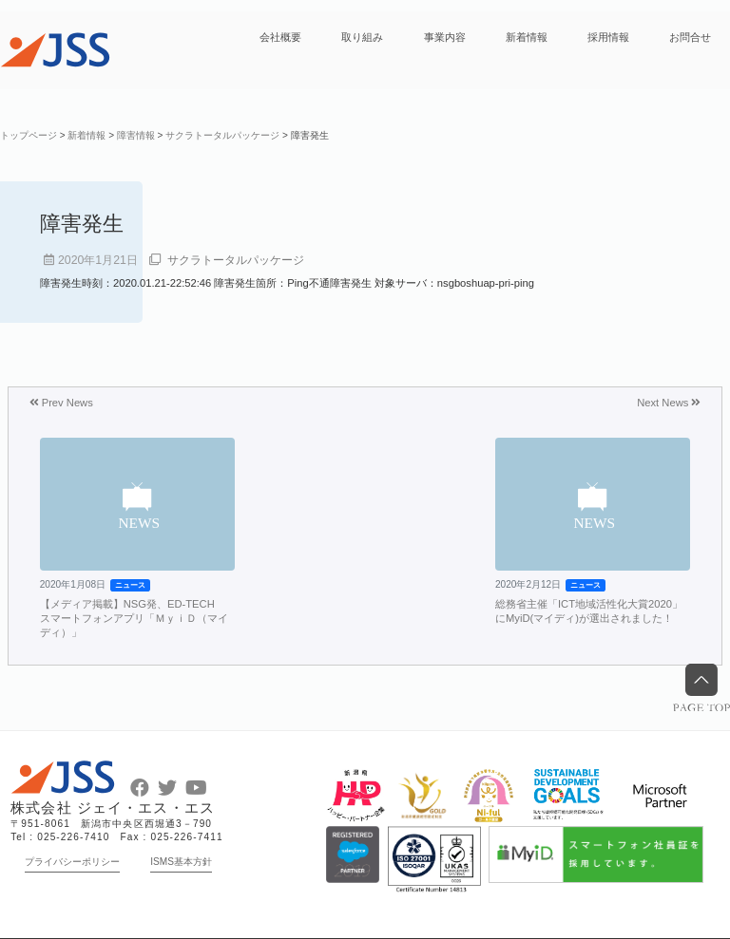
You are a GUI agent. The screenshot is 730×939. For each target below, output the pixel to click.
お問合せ (690, 37)
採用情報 (608, 37)
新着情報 (527, 37)
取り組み (362, 37)
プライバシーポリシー (72, 861)
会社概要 (280, 37)
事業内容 (445, 37)
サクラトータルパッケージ (235, 260)
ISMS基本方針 (181, 861)
